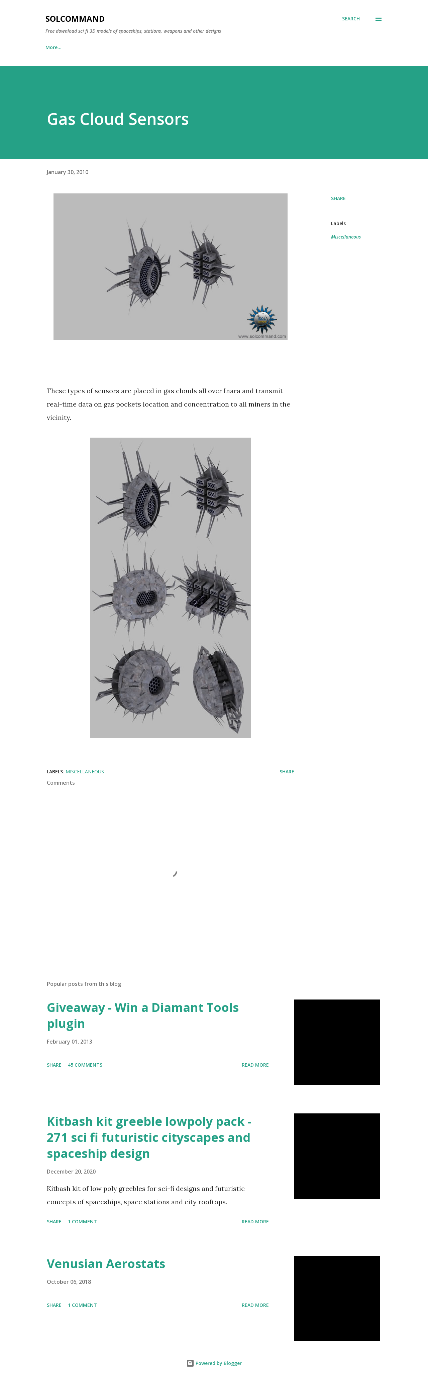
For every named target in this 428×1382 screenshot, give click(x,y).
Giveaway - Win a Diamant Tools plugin (143, 1015)
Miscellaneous (346, 237)
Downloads (160, 47)
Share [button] (338, 198)
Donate (119, 47)
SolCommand (75, 18)
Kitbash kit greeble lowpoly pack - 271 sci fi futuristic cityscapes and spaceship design (149, 1137)
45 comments (85, 1065)
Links (85, 47)
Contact (202, 47)
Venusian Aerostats (106, 1263)
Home (52, 47)
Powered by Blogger (214, 1363)
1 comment (82, 1221)
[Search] (351, 19)
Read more (255, 1065)
